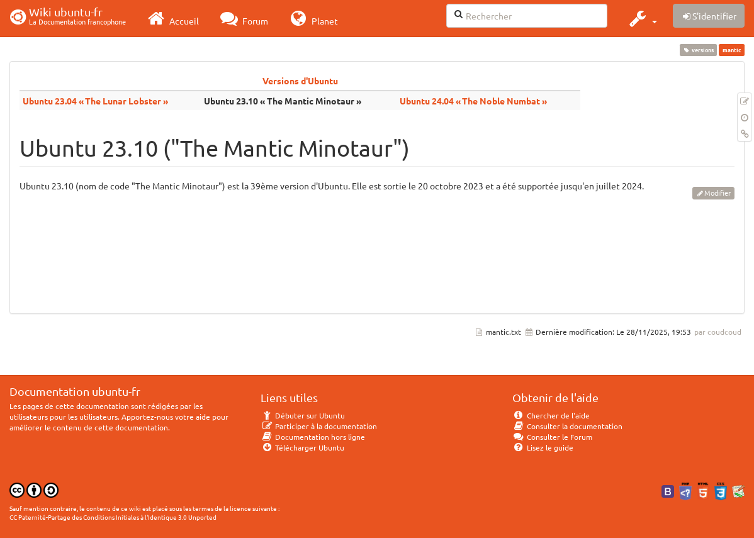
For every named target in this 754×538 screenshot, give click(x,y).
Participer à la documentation (319, 426)
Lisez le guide (542, 447)
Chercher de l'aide (551, 415)
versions (699, 49)
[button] (642, 18)
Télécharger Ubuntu (302, 447)
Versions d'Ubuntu (300, 80)
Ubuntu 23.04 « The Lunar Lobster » (95, 100)
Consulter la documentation (567, 426)
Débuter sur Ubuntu (303, 415)
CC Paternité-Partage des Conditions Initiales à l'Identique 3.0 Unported (113, 517)
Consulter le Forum (552, 437)
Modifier (717, 193)
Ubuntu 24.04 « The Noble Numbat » (473, 100)
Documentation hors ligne (313, 437)
